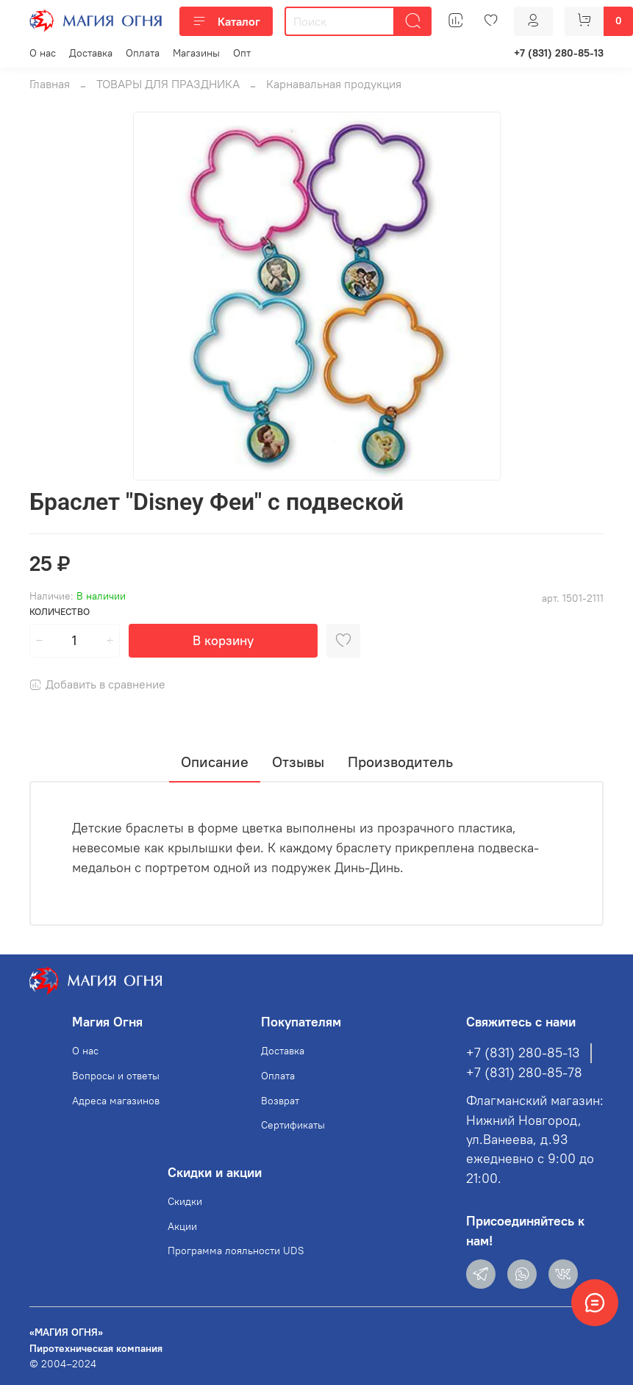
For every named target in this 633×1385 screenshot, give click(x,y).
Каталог (226, 21)
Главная (49, 83)
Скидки (185, 1201)
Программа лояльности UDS (236, 1250)
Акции (182, 1226)
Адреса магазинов (116, 1100)
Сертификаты (293, 1125)
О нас (42, 53)
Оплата (143, 53)
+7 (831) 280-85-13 (559, 53)
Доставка (90, 53)
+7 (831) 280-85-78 (524, 1073)
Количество (59, 611)
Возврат (280, 1100)
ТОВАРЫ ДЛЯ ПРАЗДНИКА (168, 83)
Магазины (196, 53)
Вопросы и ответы (116, 1075)
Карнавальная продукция (333, 83)
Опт (242, 53)
